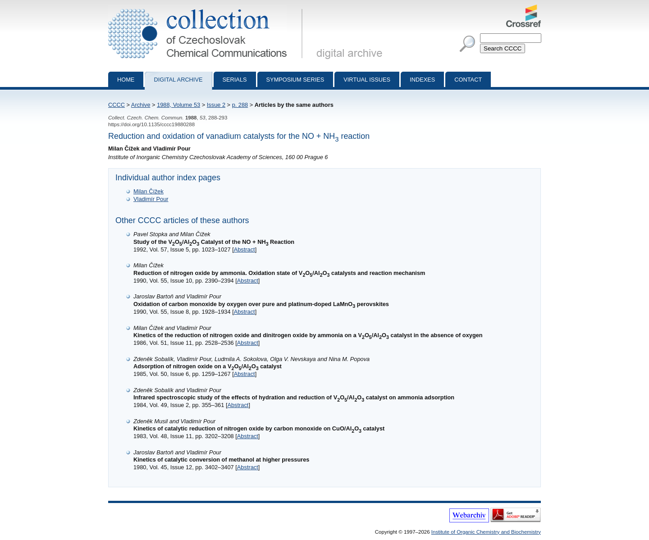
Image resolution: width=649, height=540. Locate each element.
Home (125, 79)
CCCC (116, 104)
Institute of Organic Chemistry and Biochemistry (486, 532)
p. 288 (240, 104)
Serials (235, 79)
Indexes (422, 79)
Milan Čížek (148, 191)
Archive (141, 104)
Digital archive (178, 79)
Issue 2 (216, 104)
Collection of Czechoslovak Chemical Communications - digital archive (207, 8)
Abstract (244, 249)
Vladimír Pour (151, 199)
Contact (468, 79)
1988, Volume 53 (178, 104)
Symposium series (295, 79)
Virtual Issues (366, 79)
